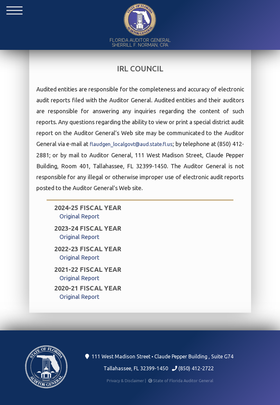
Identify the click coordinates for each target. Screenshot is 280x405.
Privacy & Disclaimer (127, 380)
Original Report (79, 216)
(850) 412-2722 (193, 368)
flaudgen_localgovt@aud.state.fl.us (131, 144)
